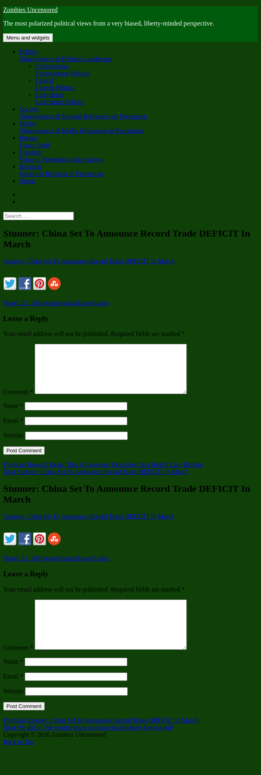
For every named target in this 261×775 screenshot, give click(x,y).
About (27, 180)
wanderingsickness (68, 303)
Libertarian (146, 98)
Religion (138, 170)
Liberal (146, 84)
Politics (138, 55)
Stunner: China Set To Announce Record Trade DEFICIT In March (88, 261)
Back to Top (18, 760)
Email (13, 430)
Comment (18, 401)
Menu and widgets (27, 38)
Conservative (146, 70)
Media (138, 127)
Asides (101, 303)
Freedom (138, 156)
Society (138, 113)
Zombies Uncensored (30, 9)
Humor (138, 141)
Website (13, 445)
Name (13, 415)
